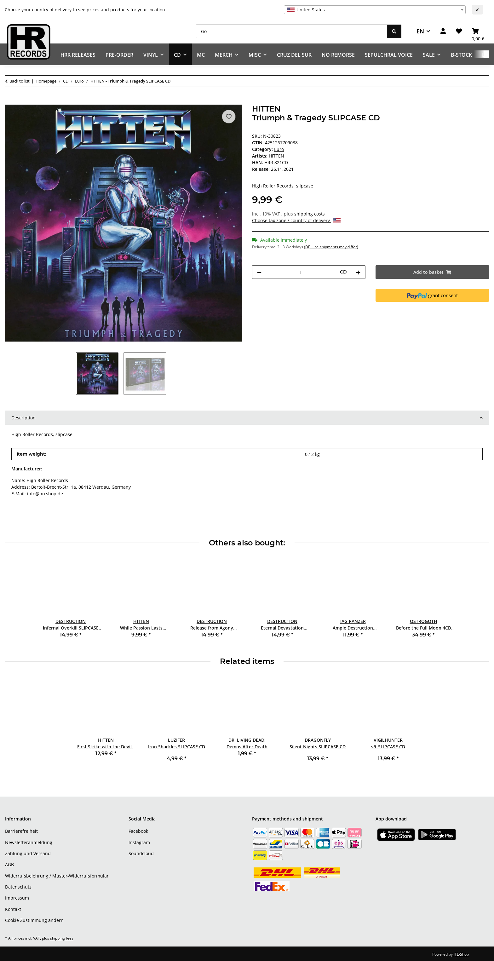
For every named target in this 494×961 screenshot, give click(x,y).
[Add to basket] (10, 101)
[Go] (291, 31)
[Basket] (478, 31)
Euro (279, 149)
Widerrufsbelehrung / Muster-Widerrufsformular (57, 876)
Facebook (138, 831)
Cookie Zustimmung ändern (34, 920)
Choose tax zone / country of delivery (296, 220)
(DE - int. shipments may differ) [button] (331, 247)
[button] (443, 31)
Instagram (139, 842)
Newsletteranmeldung (28, 842)
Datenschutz (18, 887)
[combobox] (375, 9)
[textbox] (374, 10)
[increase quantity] (358, 272)
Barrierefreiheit (21, 831)
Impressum (17, 898)
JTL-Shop (461, 954)
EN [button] (420, 31)
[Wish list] (459, 31)
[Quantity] (301, 272)
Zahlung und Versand (28, 853)
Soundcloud (141, 853)
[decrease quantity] (259, 272)
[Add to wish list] (229, 117)
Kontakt (13, 909)
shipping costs (309, 214)
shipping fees (61, 938)
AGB (9, 864)
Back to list (19, 81)
